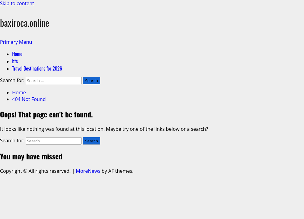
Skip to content (17, 3)
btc (15, 61)
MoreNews (88, 171)
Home (17, 53)
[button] (16, 42)
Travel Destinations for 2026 (37, 68)
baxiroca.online (24, 23)
